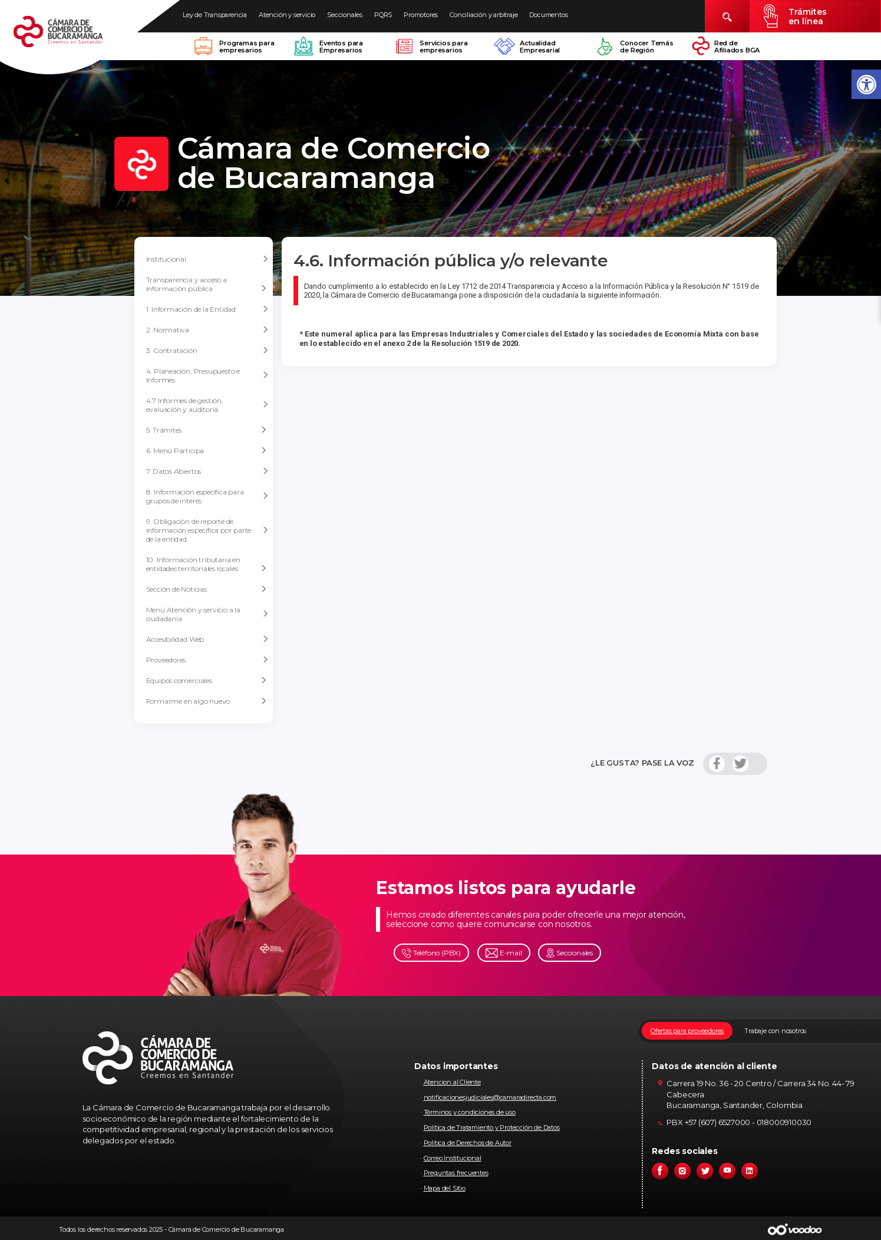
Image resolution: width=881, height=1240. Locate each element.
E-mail (504, 953)
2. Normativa (207, 330)
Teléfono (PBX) (431, 953)
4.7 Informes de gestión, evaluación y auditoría (207, 405)
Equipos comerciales (206, 680)
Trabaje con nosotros (775, 1031)
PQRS (383, 15)
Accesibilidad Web (207, 639)
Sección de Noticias (206, 589)
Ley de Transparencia (215, 15)
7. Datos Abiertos (207, 471)
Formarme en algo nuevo (206, 701)
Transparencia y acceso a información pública (206, 284)
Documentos (548, 15)
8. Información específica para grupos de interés (207, 496)
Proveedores (207, 660)
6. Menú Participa (206, 450)
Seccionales (344, 15)
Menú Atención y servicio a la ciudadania (207, 614)
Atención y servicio (287, 15)
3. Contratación (207, 350)
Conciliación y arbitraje (483, 15)
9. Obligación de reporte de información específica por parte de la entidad (207, 530)
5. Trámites (206, 430)
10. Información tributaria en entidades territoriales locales (206, 564)
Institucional (207, 259)
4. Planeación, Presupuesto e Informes (207, 375)
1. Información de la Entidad (207, 309)
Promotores (421, 15)
